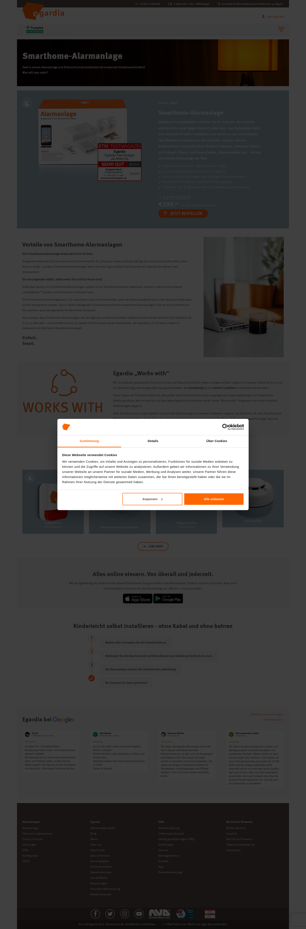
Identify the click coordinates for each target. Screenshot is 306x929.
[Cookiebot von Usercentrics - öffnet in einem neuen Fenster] (225, 427)
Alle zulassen (214, 499)
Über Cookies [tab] (216, 441)
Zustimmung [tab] (89, 441)
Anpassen (152, 499)
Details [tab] (153, 441)
